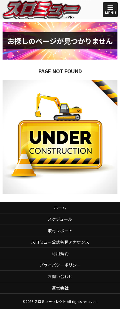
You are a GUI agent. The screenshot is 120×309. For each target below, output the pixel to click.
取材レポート (60, 230)
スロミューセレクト (50, 301)
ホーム (60, 208)
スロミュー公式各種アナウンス (60, 242)
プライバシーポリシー (60, 265)
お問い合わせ (60, 276)
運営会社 (60, 288)
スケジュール (60, 219)
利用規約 (60, 253)
